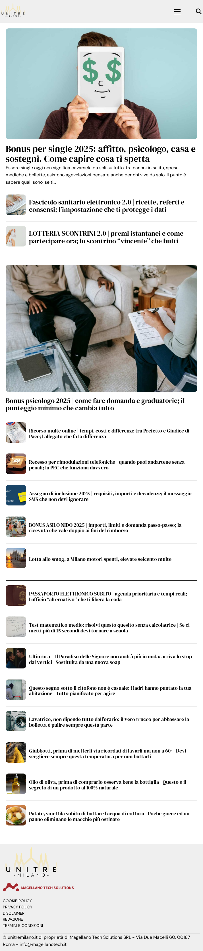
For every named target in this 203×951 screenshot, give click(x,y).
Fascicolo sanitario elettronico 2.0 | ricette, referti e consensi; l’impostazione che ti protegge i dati (106, 205)
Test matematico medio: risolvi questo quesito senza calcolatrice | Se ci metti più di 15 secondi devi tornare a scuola (109, 627)
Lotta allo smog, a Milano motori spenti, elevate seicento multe (100, 559)
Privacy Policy (17, 907)
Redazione (13, 919)
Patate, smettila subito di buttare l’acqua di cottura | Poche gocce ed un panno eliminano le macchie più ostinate (109, 816)
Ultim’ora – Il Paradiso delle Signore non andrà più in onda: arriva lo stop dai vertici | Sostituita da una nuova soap (110, 659)
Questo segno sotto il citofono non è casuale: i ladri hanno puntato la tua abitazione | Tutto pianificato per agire (110, 690)
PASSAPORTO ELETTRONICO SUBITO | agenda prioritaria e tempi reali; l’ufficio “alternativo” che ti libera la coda (108, 596)
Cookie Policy (17, 900)
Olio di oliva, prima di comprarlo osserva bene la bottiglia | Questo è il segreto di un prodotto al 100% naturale (107, 784)
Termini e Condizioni (23, 925)
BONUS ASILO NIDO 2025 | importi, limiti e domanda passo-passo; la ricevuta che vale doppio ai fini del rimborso (105, 527)
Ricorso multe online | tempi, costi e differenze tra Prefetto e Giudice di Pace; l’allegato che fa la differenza (109, 433)
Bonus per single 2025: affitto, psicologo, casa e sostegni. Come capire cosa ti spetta (101, 154)
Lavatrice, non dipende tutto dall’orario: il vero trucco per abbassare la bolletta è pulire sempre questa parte (109, 722)
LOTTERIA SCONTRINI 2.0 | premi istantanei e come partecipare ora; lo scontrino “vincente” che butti (106, 237)
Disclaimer (13, 913)
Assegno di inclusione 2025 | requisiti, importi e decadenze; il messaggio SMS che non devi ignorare (110, 496)
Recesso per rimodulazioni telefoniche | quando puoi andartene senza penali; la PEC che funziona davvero (107, 464)
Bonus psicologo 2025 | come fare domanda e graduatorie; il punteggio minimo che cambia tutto (95, 404)
